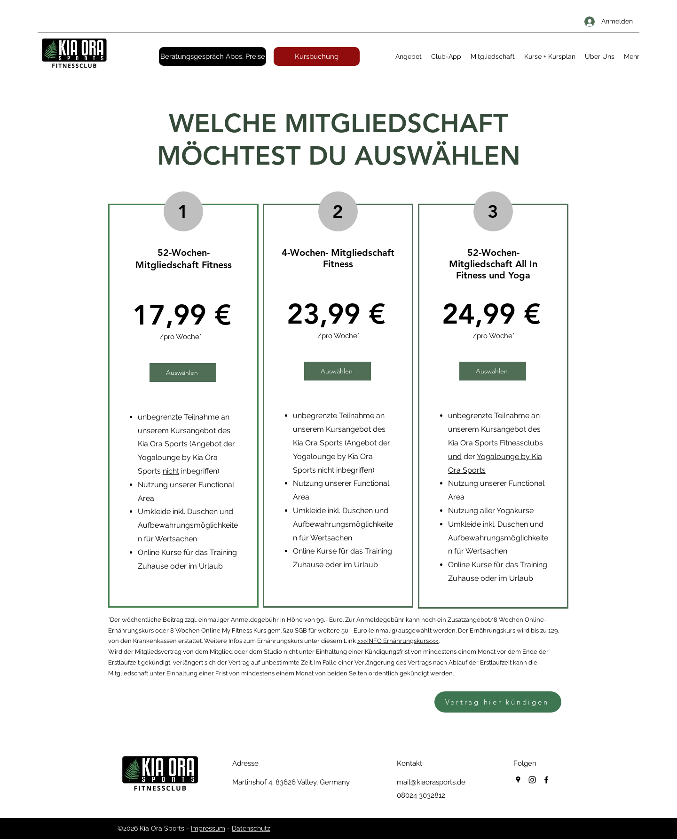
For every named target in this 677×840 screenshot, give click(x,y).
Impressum (208, 828)
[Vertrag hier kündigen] (497, 702)
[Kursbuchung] (317, 56)
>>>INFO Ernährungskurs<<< (398, 640)
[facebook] (546, 780)
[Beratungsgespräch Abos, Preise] (212, 56)
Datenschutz (251, 828)
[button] (408, 56)
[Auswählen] (183, 372)
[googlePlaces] (518, 780)
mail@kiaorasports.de (431, 782)
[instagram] (532, 780)
